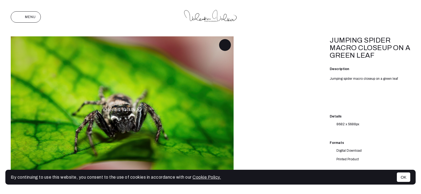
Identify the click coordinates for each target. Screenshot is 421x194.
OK (404, 177)
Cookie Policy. (207, 177)
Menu (26, 17)
